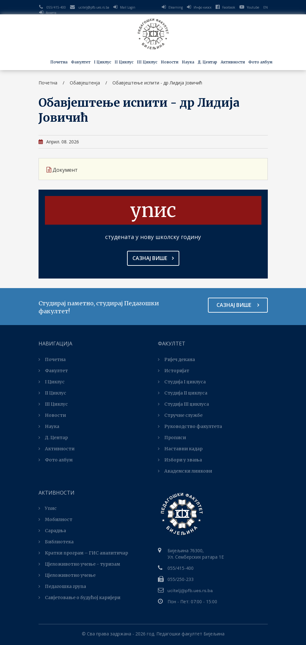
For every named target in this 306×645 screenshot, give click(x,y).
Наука (49, 426)
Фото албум (260, 62)
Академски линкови (185, 471)
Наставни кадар (180, 449)
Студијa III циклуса (183, 404)
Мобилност (55, 519)
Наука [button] (188, 62)
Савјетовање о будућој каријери (79, 597)
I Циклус (52, 382)
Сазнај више (153, 258)
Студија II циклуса (182, 393)
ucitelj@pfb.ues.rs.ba (93, 7)
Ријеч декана (176, 359)
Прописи (172, 437)
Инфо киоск (202, 7)
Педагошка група (62, 586)
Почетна (59, 62)
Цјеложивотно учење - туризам (79, 564)
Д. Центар (207, 62)
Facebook (225, 7)
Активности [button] (233, 62)
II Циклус (52, 393)
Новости (169, 62)
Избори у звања (180, 460)
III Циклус (53, 404)
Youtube (249, 7)
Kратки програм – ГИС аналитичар (83, 553)
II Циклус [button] (124, 62)
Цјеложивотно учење (67, 575)
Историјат (173, 370)
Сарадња (52, 530)
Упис (48, 508)
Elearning (175, 7)
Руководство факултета (190, 426)
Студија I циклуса (182, 382)
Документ (62, 169)
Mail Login (127, 7)
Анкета (51, 13)
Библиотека (56, 542)
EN (265, 7)
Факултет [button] (80, 62)
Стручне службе (180, 415)
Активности (57, 449)
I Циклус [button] (102, 62)
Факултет (53, 370)
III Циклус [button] (147, 62)
